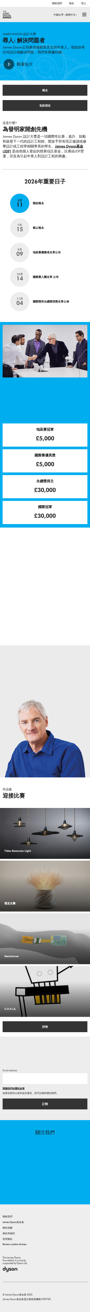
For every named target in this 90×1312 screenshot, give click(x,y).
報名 (71, 3)
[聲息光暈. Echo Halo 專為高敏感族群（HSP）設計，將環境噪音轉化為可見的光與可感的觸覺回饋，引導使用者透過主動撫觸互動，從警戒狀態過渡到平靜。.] (45, 886)
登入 (83, 3)
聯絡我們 (57, 3)
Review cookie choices (15, 1244)
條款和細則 (9, 1233)
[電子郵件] (45, 1078)
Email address (10, 1070)
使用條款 (7, 1239)
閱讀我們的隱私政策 (14, 1088)
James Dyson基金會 (13, 1222)
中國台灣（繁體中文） (66, 14)
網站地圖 (7, 1227)
